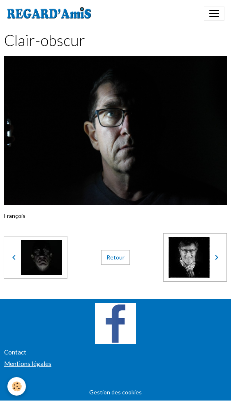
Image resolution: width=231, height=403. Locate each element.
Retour (115, 257)
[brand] (51, 14)
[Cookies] (16, 386)
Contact (15, 352)
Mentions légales (27, 363)
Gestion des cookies (115, 392)
